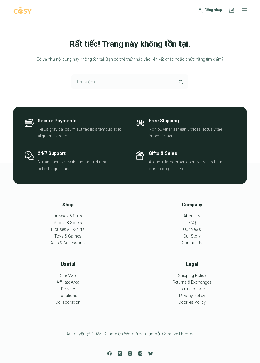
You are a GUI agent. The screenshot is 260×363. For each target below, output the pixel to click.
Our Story (192, 236)
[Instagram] (130, 353)
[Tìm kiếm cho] (122, 81)
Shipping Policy (192, 275)
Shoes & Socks (68, 222)
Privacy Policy (192, 295)
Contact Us (192, 242)
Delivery (68, 289)
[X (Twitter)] (120, 353)
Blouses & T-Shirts (68, 229)
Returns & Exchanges (192, 282)
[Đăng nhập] (210, 10)
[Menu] (244, 10)
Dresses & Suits (67, 216)
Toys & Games (67, 236)
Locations (68, 295)
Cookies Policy (192, 302)
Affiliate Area (68, 282)
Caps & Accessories (68, 242)
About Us (192, 216)
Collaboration (68, 302)
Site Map (68, 275)
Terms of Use (192, 289)
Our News (192, 229)
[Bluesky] (150, 353)
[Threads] (140, 353)
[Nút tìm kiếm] (181, 81)
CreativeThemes (178, 333)
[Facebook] (109, 353)
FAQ (192, 222)
